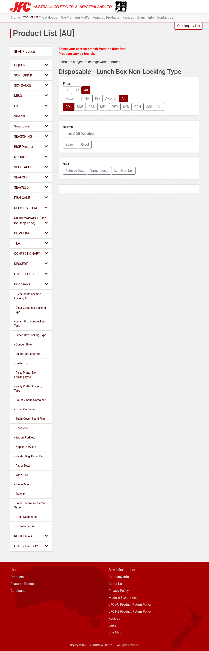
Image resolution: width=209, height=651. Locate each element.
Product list (30, 17)
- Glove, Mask (22, 484)
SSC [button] (149, 107)
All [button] (86, 90)
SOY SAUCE (31, 85)
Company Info (119, 577)
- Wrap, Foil (21, 475)
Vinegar (31, 116)
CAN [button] (137, 107)
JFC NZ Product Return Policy (130, 611)
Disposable (31, 284)
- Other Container (25, 409)
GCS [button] (91, 107)
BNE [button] (80, 107)
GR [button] (76, 90)
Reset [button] (85, 144)
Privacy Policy (119, 591)
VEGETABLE (31, 167)
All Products (25, 51)
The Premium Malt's (74, 17)
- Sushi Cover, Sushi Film (29, 418)
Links (112, 625)
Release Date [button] (75, 171)
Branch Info (145, 17)
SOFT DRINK (31, 75)
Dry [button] (97, 98)
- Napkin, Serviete (25, 446)
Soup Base (31, 126)
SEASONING (31, 136)
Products (17, 577)
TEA (31, 243)
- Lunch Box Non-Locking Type (30, 323)
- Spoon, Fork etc (24, 437)
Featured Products (105, 17)
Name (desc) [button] (99, 171)
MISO (31, 95)
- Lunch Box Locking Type (30, 335)
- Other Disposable (25, 516)
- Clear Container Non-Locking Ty (28, 296)
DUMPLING (31, 233)
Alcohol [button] (110, 98)
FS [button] (67, 90)
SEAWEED (31, 187)
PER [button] (115, 107)
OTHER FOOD (31, 274)
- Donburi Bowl (23, 344)
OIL (31, 106)
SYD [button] (126, 107)
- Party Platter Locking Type (28, 388)
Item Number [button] (123, 171)
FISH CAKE (31, 197)
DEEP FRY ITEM (31, 208)
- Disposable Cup (25, 526)
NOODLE (31, 157)
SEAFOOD (31, 177)
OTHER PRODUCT (31, 546)
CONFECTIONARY (31, 253)
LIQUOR (31, 65)
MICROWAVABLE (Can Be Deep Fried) (31, 220)
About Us (115, 584)
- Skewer (19, 493)
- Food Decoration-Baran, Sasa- (29, 505)
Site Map (115, 632)
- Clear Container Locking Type (30, 310)
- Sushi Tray (21, 363)
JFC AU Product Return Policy (130, 605)
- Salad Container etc (27, 353)
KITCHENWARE (31, 536)
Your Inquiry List (188, 26)
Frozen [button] (70, 98)
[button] (70, 144)
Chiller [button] (85, 98)
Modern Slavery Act (123, 598)
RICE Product (31, 146)
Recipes (128, 17)
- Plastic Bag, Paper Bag (29, 456)
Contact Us (165, 17)
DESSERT (31, 263)
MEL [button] (103, 107)
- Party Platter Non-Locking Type (26, 375)
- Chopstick (21, 428)
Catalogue (49, 17)
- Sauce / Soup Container (30, 400)
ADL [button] (69, 107)
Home (15, 17)
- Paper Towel (22, 465)
